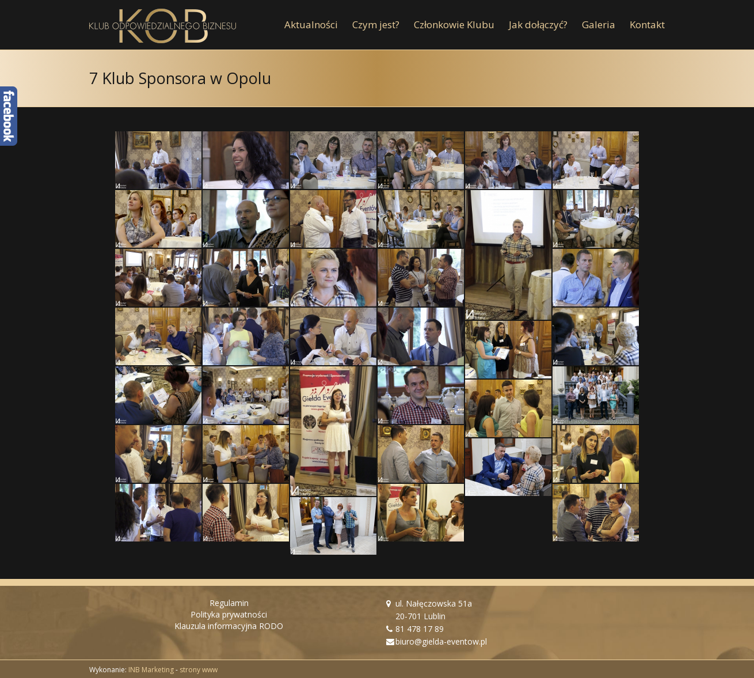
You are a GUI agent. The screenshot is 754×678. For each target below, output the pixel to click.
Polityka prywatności (229, 614)
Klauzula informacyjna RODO (228, 625)
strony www (199, 670)
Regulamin (229, 602)
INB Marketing (151, 670)
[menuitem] (318, 25)
